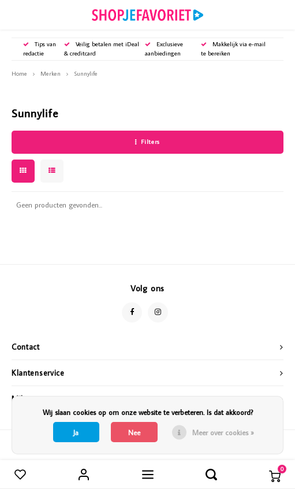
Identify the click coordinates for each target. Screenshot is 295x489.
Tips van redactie (39, 48)
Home (19, 73)
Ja (76, 432)
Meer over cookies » (223, 432)
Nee (134, 432)
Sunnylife (86, 73)
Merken (50, 73)
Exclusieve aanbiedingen (164, 48)
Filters (147, 142)
